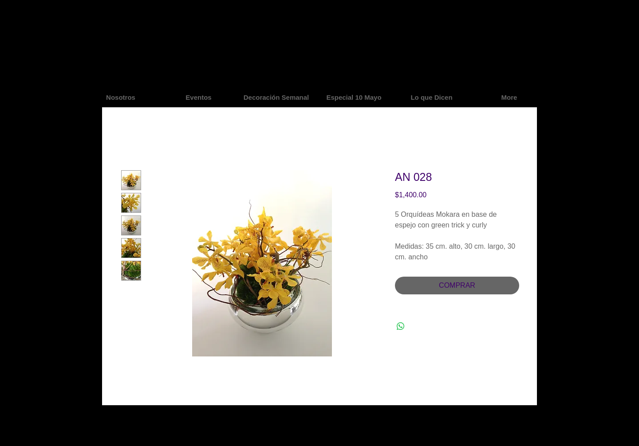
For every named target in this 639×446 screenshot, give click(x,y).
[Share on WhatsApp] (400, 326)
